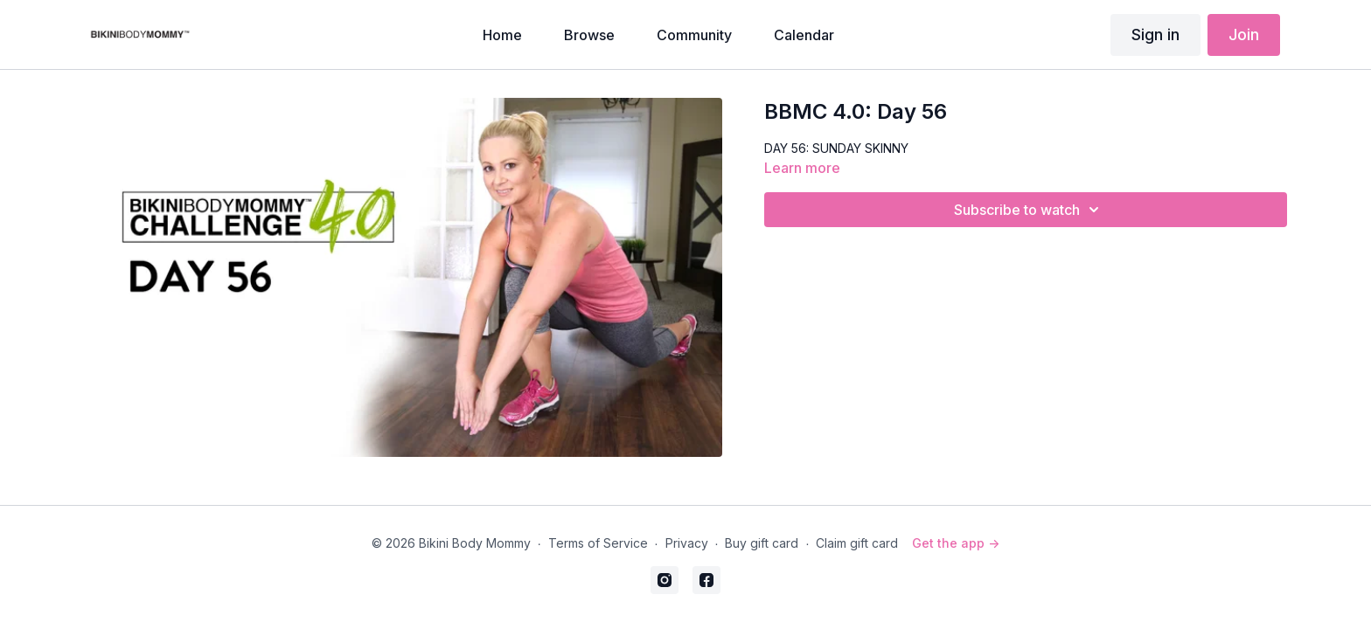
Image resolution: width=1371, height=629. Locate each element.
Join (1243, 34)
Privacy (686, 543)
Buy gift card (761, 543)
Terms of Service (598, 543)
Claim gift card (857, 543)
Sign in (1155, 34)
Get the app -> (955, 543)
